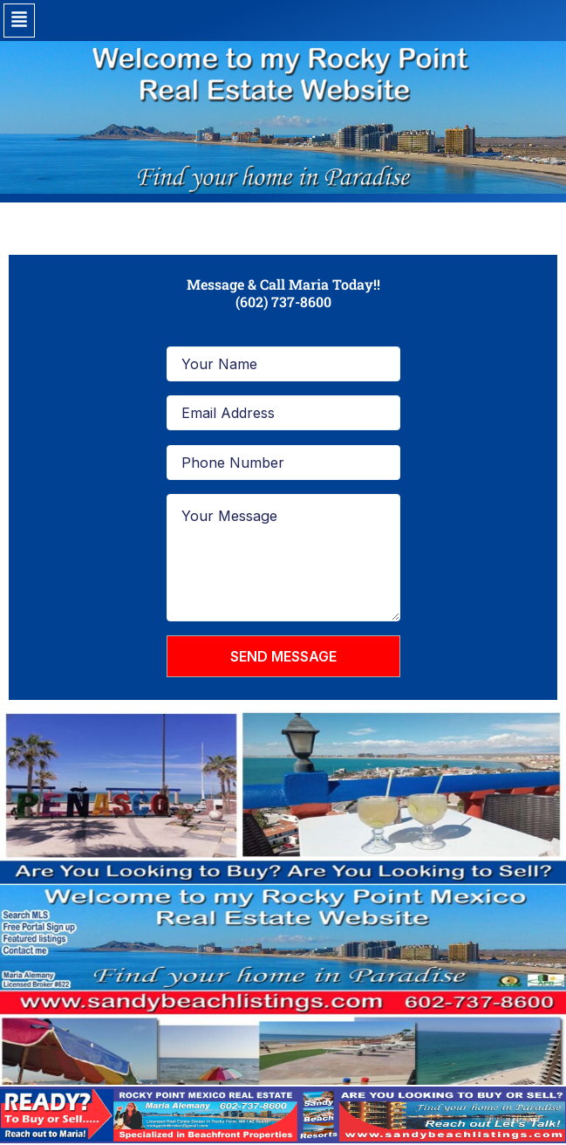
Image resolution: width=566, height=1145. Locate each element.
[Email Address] (283, 412)
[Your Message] (283, 557)
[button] (19, 20)
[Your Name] (283, 363)
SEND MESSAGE (283, 656)
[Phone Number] (283, 462)
